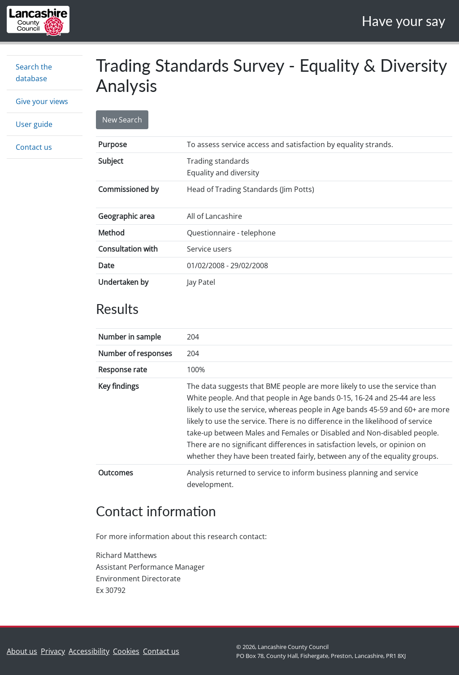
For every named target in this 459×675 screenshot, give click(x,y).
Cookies (126, 651)
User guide (34, 124)
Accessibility (89, 651)
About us (24, 650)
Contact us (34, 147)
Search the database (34, 72)
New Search (122, 120)
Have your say (403, 21)
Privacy (53, 651)
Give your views (42, 101)
